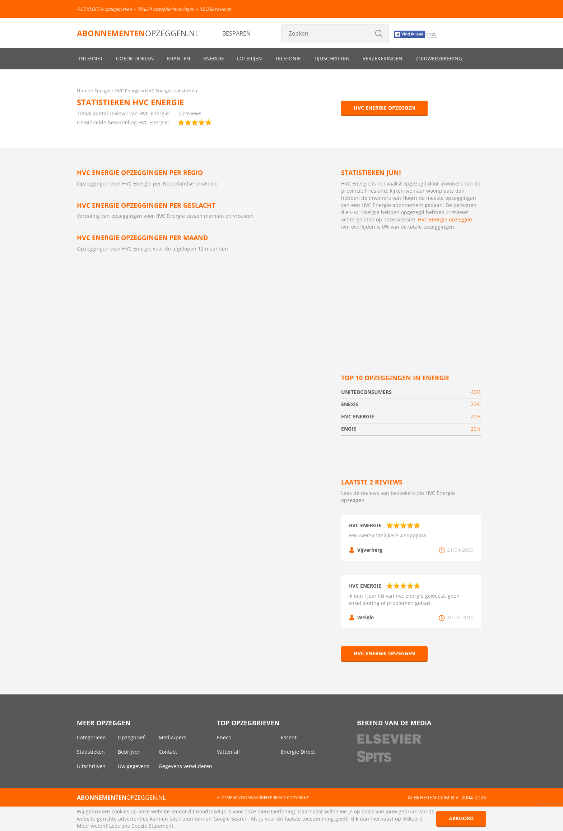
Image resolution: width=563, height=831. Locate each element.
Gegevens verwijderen (185, 766)
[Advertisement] (411, 299)
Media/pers (172, 737)
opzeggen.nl (138, 33)
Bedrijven (129, 751)
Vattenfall (228, 751)
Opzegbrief (131, 737)
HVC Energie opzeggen (384, 107)
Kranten (178, 58)
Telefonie (288, 58)
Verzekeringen (383, 58)
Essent (289, 737)
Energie (213, 58)
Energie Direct (298, 751)
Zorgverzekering (438, 58)
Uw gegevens (133, 766)
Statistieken (91, 751)
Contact (168, 751)
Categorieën (91, 737)
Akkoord (461, 818)
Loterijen (249, 58)
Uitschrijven (91, 766)
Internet (91, 58)
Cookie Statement (152, 825)
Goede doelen (135, 58)
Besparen (236, 33)
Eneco (224, 737)
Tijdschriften (332, 58)
